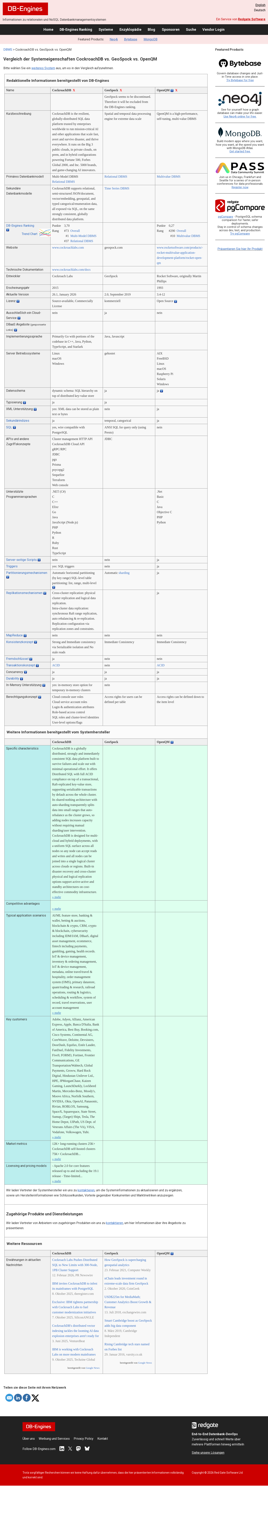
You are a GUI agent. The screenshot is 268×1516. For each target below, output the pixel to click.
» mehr (56, 897)
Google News (93, 1368)
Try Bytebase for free (240, 80)
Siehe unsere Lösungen (208, 1452)
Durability (12, 678)
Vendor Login (213, 29)
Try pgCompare (240, 233)
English (260, 5)
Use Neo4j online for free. (240, 116)
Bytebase (130, 39)
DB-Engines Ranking (76, 29)
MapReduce (14, 635)
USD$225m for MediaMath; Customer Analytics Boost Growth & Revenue (127, 1302)
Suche (191, 29)
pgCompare (225, 216)
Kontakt (102, 1438)
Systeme (106, 29)
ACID (56, 665)
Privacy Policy (83, 1438)
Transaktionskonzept (20, 665)
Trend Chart (29, 234)
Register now (240, 187)
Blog (151, 29)
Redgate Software (251, 19)
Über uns (29, 1438)
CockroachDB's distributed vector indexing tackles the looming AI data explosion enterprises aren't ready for (75, 1331)
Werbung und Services (54, 1438)
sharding (124, 572)
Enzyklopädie (130, 29)
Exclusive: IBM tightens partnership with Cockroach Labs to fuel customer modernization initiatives (75, 1307)
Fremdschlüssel (17, 659)
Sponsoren (171, 29)
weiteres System (43, 68)
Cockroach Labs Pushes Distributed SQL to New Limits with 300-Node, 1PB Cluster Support (75, 1265)
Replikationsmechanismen (24, 593)
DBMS (7, 49)
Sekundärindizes (17, 420)
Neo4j (114, 39)
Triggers (12, 566)
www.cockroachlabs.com (68, 247)
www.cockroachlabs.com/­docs (71, 269)
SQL (9, 427)
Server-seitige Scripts (21, 560)
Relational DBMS (63, 181)
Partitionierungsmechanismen (26, 573)
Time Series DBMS (116, 188)
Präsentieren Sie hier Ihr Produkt (239, 249)
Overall (75, 230)
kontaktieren (86, 1190)
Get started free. (240, 151)
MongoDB (150, 39)
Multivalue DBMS (169, 176)
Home (48, 29)
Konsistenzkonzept (19, 642)
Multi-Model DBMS (83, 236)
